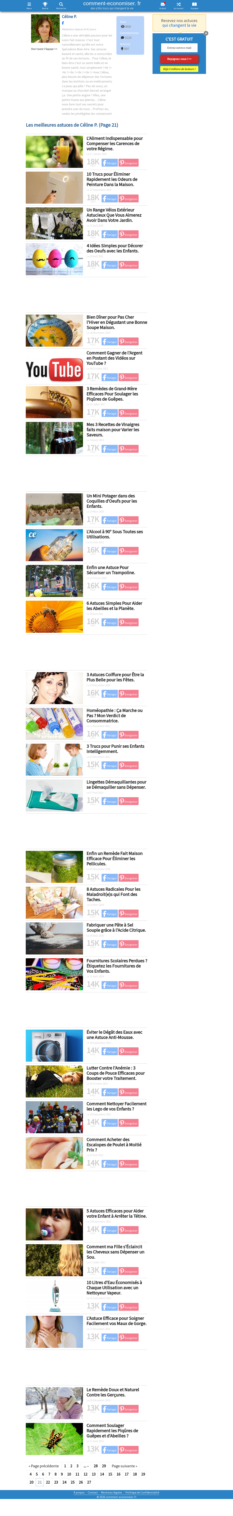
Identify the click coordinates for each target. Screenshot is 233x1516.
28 (96, 1465)
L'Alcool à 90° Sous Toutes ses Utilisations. (115, 534)
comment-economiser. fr (112, 5)
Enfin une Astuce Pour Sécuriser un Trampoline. (111, 569)
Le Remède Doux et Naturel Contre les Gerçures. (113, 1392)
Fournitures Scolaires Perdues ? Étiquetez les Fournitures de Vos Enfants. (117, 966)
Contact (93, 1492)
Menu (29, 8)
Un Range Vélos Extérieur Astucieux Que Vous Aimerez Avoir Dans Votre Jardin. (114, 215)
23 (56, 1482)
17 (127, 1474)
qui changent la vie (179, 25)
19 (143, 1474)
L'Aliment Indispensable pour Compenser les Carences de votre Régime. (115, 143)
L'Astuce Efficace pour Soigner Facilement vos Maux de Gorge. (117, 1320)
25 (73, 1482)
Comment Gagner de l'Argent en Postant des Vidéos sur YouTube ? (114, 358)
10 (69, 1474)
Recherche (61, 8)
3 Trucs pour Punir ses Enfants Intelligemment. (115, 748)
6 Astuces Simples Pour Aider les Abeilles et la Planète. (114, 605)
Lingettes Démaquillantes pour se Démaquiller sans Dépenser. (116, 784)
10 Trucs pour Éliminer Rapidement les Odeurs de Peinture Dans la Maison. (112, 179)
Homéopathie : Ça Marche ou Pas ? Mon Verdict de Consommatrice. (115, 715)
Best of (45, 8)
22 (48, 1482)
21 (40, 1482)
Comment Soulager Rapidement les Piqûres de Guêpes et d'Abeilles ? (112, 1430)
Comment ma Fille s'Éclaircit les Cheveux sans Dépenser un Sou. (115, 1252)
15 (110, 1474)
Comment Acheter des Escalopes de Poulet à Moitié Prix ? (114, 1144)
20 (31, 1482)
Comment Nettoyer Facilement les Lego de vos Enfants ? (116, 1106)
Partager (110, 163)
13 (94, 1474)
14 (102, 1474)
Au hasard (178, 8)
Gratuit (162, 8)
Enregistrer (128, 163)
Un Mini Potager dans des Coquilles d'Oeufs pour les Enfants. (112, 501)
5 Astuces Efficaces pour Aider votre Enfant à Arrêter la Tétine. (117, 1213)
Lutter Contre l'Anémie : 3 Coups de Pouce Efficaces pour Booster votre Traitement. (116, 1073)
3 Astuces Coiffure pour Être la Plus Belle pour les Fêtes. (115, 677)
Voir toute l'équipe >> (44, 49)
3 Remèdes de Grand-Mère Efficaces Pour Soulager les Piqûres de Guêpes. (112, 394)
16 (118, 1474)
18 (135, 1474)
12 (85, 1474)
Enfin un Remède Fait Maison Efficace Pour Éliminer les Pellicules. (115, 858)
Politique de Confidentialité (142, 1492)
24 (64, 1482)
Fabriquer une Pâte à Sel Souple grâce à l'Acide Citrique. (116, 927)
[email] (179, 47)
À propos (194, 8)
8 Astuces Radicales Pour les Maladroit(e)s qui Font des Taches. (113, 894)
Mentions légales (111, 1492)
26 (81, 1482)
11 (77, 1474)
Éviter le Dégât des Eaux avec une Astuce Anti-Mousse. (114, 1034)
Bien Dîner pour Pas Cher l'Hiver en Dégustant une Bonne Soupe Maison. (117, 322)
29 (104, 1465)
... (86, 1465)
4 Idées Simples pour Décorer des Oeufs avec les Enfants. (115, 248)
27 (89, 1482)
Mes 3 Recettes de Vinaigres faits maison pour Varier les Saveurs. (113, 429)
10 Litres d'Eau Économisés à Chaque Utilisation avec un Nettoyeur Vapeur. (114, 1287)
